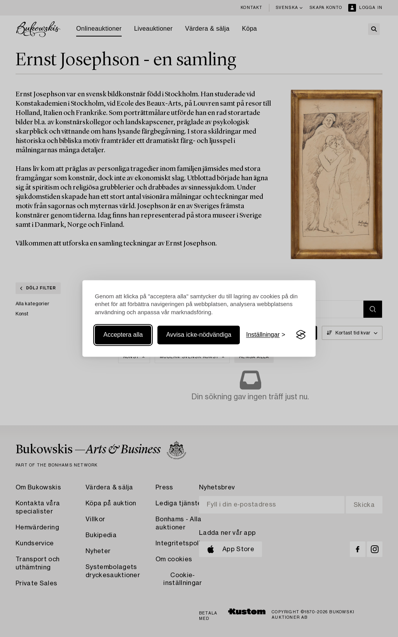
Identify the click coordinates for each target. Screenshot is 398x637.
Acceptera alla (123, 334)
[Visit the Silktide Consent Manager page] (301, 334)
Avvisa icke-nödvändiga (198, 334)
